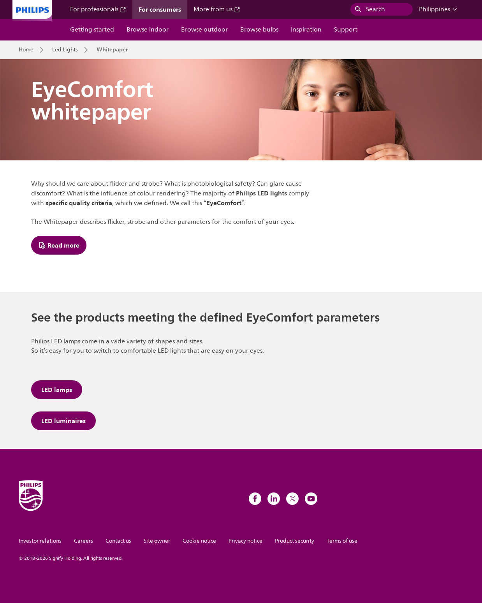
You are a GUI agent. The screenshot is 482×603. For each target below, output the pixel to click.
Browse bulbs (259, 30)
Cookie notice (199, 540)
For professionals (98, 9)
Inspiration (306, 30)
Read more (58, 245)
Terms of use (342, 540)
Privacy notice (245, 540)
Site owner (157, 540)
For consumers (160, 9)
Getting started (92, 30)
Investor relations (40, 540)
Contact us (118, 540)
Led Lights (65, 49)
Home (26, 49)
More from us (217, 9)
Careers (83, 540)
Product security (294, 540)
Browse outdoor (204, 30)
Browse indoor (148, 30)
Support (345, 30)
